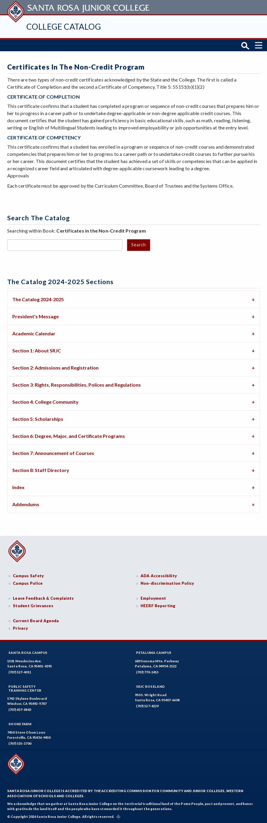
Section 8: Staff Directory (40, 469)
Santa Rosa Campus (28, 652)
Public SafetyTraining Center (24, 688)
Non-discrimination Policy (167, 582)
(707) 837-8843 (19, 709)
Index (18, 486)
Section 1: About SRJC (36, 350)
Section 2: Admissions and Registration (55, 367)
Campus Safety (28, 575)
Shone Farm (20, 724)
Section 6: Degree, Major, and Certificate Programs (68, 435)
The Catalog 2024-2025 (38, 299)
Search (138, 244)
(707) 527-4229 (147, 705)
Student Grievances (33, 605)
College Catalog (63, 26)
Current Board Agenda (36, 620)
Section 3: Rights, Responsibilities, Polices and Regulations (76, 384)
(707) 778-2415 (147, 671)
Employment (153, 597)
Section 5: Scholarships (37, 418)
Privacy (20, 627)
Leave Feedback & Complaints (43, 597)
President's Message (35, 316)
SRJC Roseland (150, 686)
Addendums (25, 504)
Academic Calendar (33, 333)
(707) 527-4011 (19, 671)
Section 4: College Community (45, 401)
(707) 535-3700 (19, 743)
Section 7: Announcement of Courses (53, 452)
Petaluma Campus (154, 652)
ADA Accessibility (159, 575)
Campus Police (28, 582)
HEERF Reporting (158, 605)
